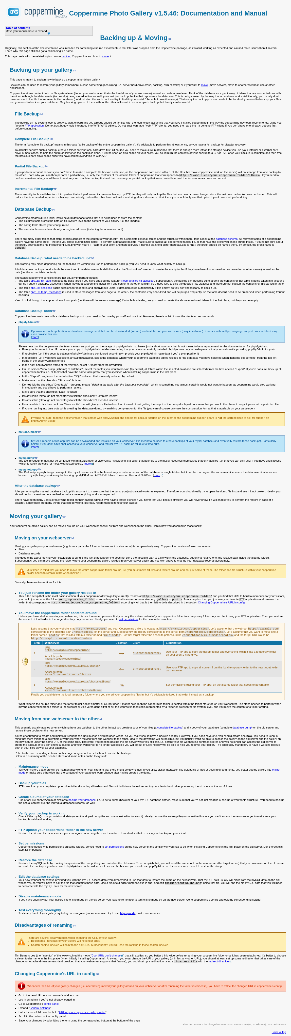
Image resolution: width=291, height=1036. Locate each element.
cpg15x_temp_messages (46, 292)
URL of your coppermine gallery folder (82, 1012)
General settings (40, 1007)
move (105, 56)
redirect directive (219, 961)
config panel (51, 1003)
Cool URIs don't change (106, 955)
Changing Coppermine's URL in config (221, 602)
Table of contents (18, 28)
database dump (242, 727)
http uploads (127, 913)
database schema (226, 238)
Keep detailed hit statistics (137, 280)
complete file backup (169, 727)
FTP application (34, 125)
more (35, 337)
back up (66, 56)
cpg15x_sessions (41, 287)
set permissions (128, 619)
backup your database (82, 799)
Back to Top (279, 1032)
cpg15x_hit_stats (41, 280)
